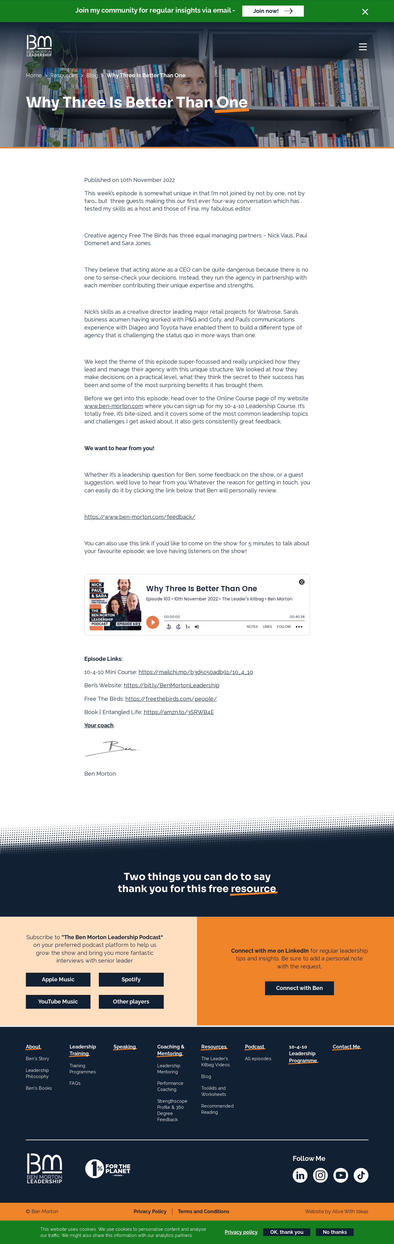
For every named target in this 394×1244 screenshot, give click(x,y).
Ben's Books (39, 1088)
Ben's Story (37, 1058)
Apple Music (58, 979)
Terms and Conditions (203, 1211)
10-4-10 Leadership (303, 1054)
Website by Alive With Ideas (336, 1211)
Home (34, 75)
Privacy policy (241, 1232)
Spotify (131, 979)
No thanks (335, 1232)
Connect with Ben (299, 988)
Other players (131, 1001)
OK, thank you (287, 1232)
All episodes (258, 1058)
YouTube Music (58, 1001)
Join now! (266, 11)
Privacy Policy (150, 1211)
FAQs (75, 1083)
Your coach (99, 725)
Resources (64, 75)
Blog (92, 75)
